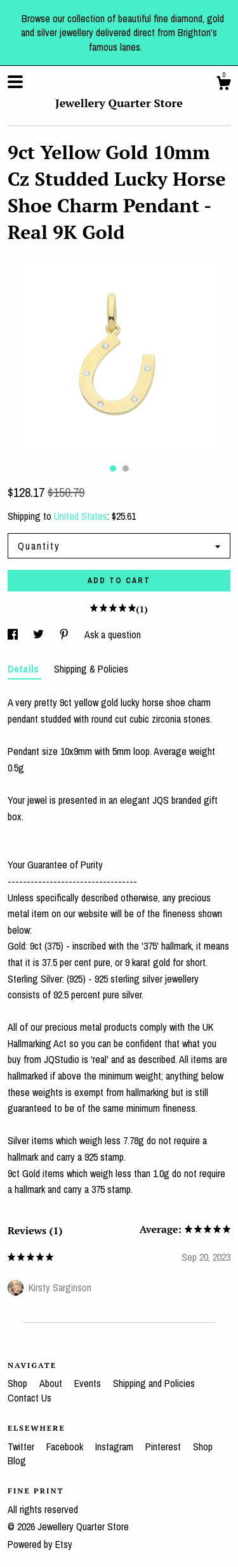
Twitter (22, 1447)
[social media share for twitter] (39, 635)
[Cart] (223, 84)
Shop (19, 1383)
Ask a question (112, 635)
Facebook (66, 1447)
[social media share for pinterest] (65, 635)
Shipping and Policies (154, 1383)
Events (88, 1383)
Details (24, 669)
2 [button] (125, 468)
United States (80, 516)
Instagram (115, 1447)
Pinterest (164, 1447)
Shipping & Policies (91, 669)
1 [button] (113, 468)
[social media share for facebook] (14, 635)
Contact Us (29, 1398)
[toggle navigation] (15, 81)
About (52, 1383)
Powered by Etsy (40, 1544)
